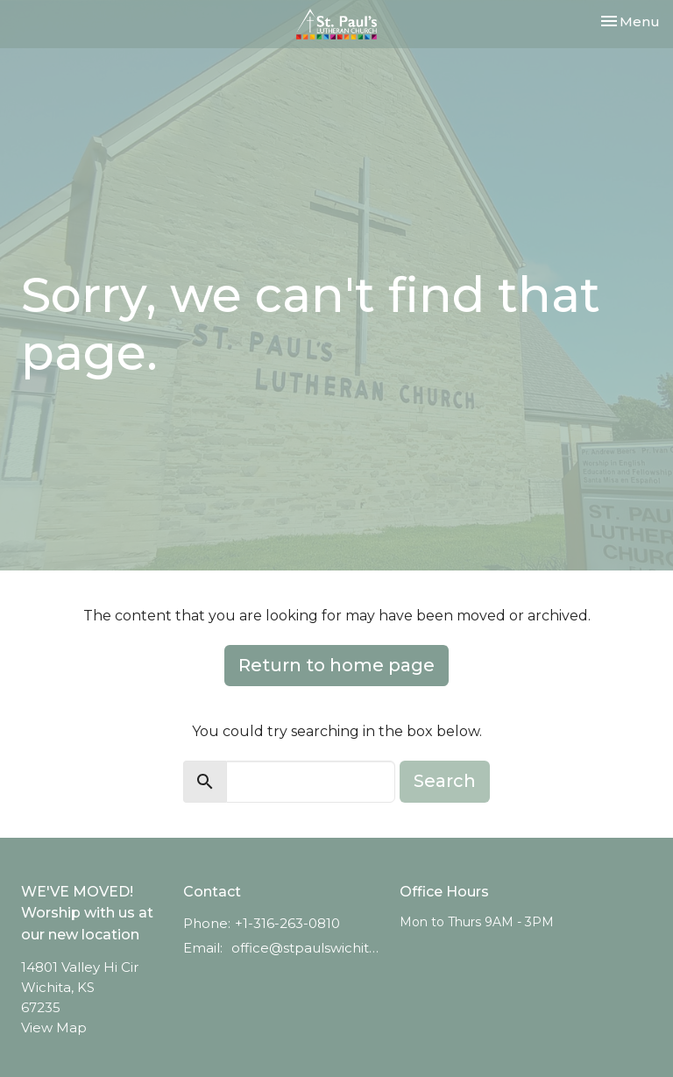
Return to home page (336, 665)
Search (445, 780)
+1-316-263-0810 (287, 923)
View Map (54, 1027)
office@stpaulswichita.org (306, 947)
